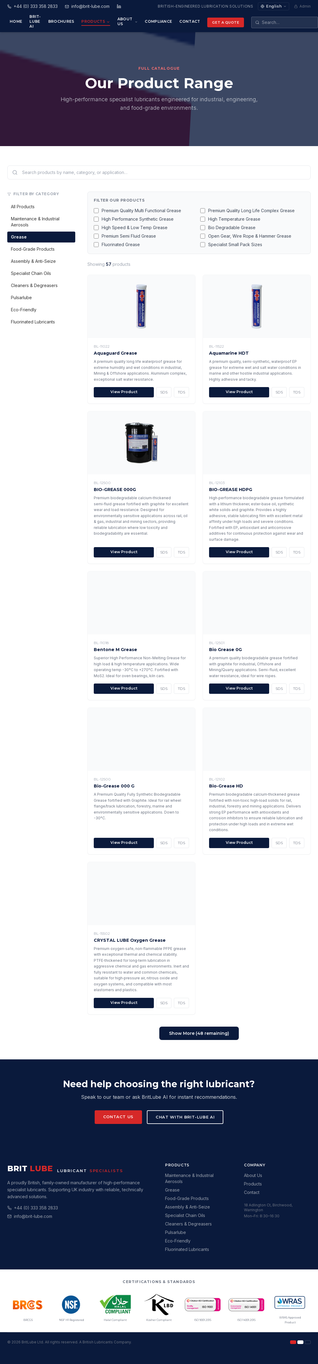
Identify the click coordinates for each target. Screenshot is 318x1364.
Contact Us (118, 1116)
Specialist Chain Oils (31, 273)
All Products (23, 206)
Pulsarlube (21, 297)
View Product (123, 391)
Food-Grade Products (33, 249)
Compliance (158, 21)
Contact (189, 21)
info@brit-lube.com (33, 1216)
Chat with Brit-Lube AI (185, 1117)
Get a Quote (225, 22)
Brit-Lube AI (35, 21)
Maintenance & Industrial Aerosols (35, 221)
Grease (19, 236)
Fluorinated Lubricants (33, 321)
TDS (181, 392)
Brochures (61, 21)
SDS (163, 392)
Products (95, 21)
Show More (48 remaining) (199, 1033)
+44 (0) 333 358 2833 (36, 1207)
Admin (302, 6)
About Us (127, 21)
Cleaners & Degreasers (34, 285)
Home (16, 21)
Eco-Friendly (23, 309)
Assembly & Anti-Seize (33, 261)
